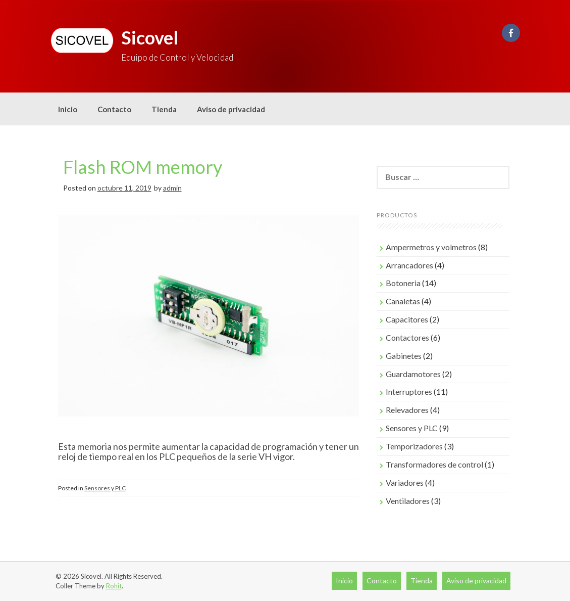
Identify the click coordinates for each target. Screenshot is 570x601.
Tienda (164, 109)
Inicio (67, 109)
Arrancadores (409, 265)
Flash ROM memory (142, 167)
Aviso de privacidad (231, 109)
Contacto (114, 109)
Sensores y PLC (105, 488)
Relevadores (407, 409)
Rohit (114, 586)
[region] (208, 326)
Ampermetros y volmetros (431, 247)
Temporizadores (414, 446)
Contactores (407, 337)
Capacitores (407, 319)
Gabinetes (404, 355)
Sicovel (149, 37)
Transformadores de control (434, 464)
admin (172, 187)
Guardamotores (413, 374)
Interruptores (409, 391)
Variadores (405, 482)
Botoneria (403, 283)
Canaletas (403, 301)
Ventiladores (408, 500)
